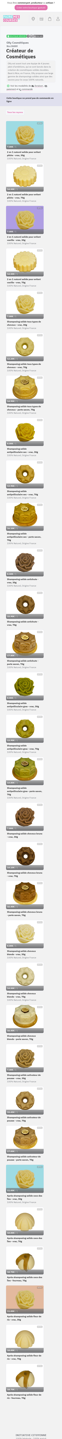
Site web (38, 36)
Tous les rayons (15, 112)
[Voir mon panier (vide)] (50, 19)
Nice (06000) (12, 46)
